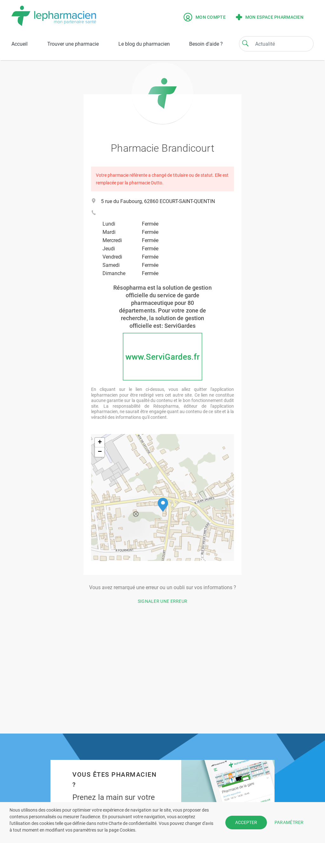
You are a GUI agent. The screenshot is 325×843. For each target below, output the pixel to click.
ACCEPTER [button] (246, 822)
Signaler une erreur (163, 601)
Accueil (19, 44)
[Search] (245, 43)
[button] (163, 504)
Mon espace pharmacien (269, 17)
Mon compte (204, 17)
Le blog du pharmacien (144, 44)
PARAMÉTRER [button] (289, 822)
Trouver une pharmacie (73, 44)
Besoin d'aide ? (206, 44)
